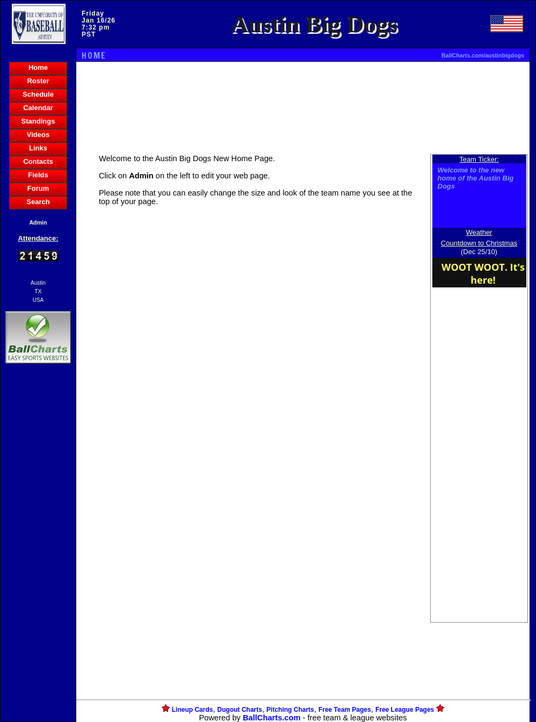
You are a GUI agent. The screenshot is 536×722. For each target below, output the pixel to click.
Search (37, 202)
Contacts (38, 161)
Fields (38, 175)
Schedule (38, 94)
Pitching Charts (290, 709)
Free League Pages (404, 709)
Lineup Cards (192, 709)
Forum (38, 188)
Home (38, 67)
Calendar (38, 108)
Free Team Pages (344, 709)
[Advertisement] (38, 551)
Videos (38, 135)
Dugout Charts (240, 709)
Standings (38, 121)
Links (38, 148)
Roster (38, 81)
